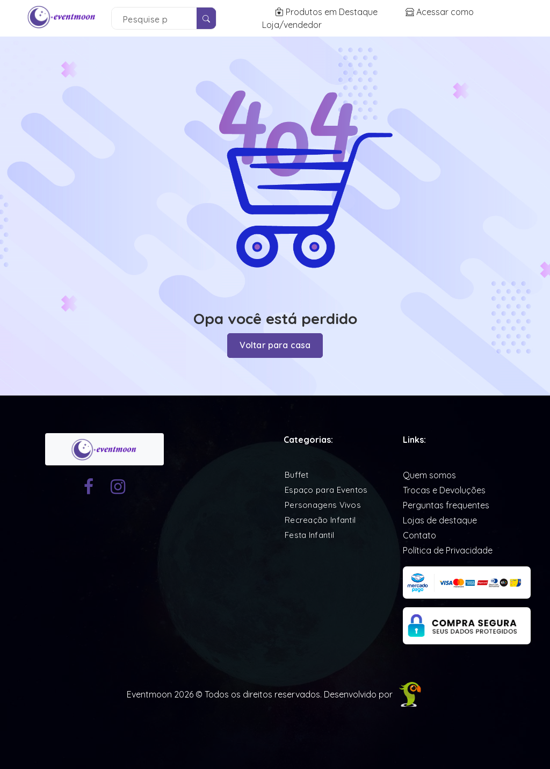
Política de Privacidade (448, 550)
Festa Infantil (309, 535)
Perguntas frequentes (446, 505)
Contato (419, 535)
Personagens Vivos (323, 505)
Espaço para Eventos (326, 490)
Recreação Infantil (320, 520)
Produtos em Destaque (327, 11)
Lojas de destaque (440, 520)
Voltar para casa (275, 345)
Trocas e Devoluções (444, 490)
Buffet (297, 475)
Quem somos (429, 475)
